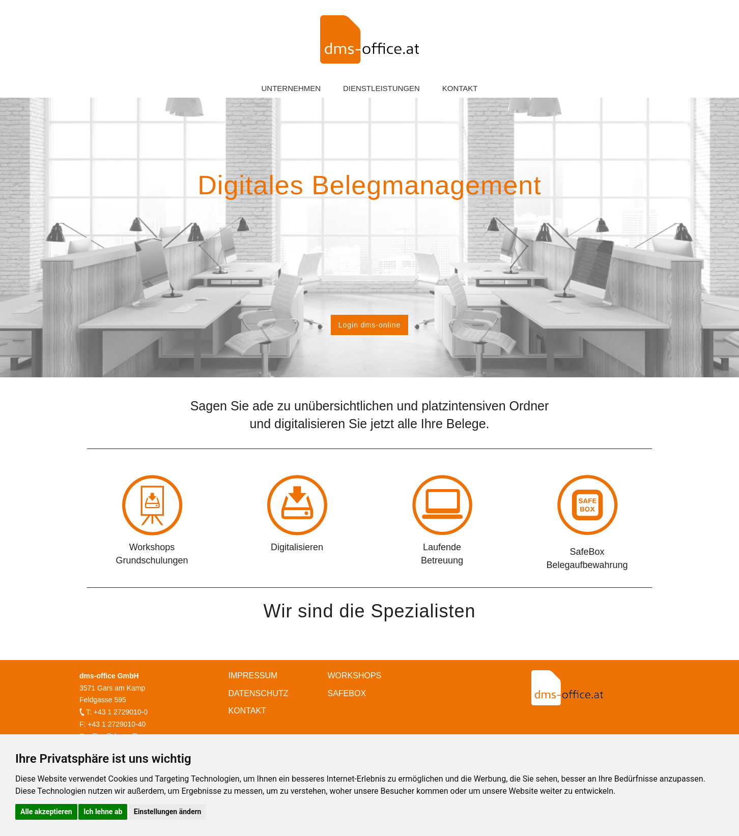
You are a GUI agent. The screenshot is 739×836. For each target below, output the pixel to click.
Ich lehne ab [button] (102, 812)
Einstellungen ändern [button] (168, 812)
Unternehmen (291, 88)
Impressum (253, 675)
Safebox (347, 693)
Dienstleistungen (381, 88)
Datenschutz (259, 693)
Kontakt (460, 88)
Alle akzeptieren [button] (46, 812)
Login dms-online (369, 325)
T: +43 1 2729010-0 (117, 712)
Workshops (355, 675)
